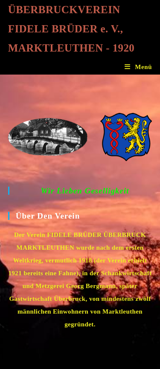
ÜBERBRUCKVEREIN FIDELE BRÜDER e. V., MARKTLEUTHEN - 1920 (71, 29)
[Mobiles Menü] (138, 66)
